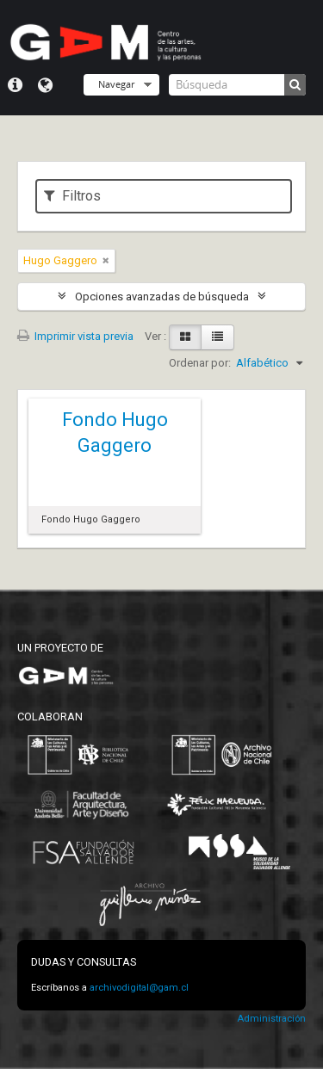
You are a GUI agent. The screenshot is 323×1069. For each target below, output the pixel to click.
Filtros (72, 196)
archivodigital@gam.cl (139, 987)
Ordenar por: (200, 362)
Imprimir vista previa (75, 336)
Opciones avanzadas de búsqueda (162, 296)
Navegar (116, 83)
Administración (271, 1018)
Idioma (45, 85)
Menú (15, 85)
